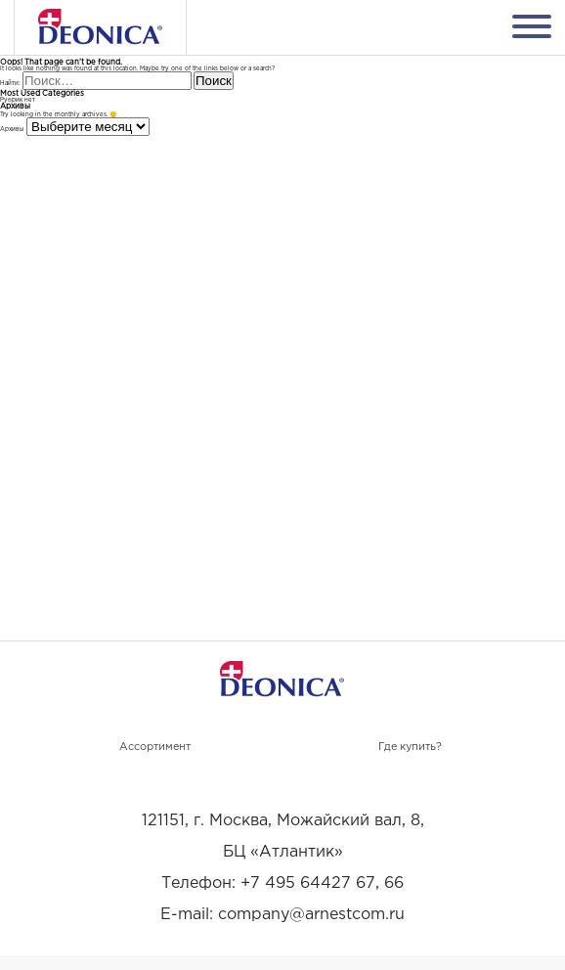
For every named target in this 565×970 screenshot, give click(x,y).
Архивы (12, 129)
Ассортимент (155, 747)
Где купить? (410, 747)
